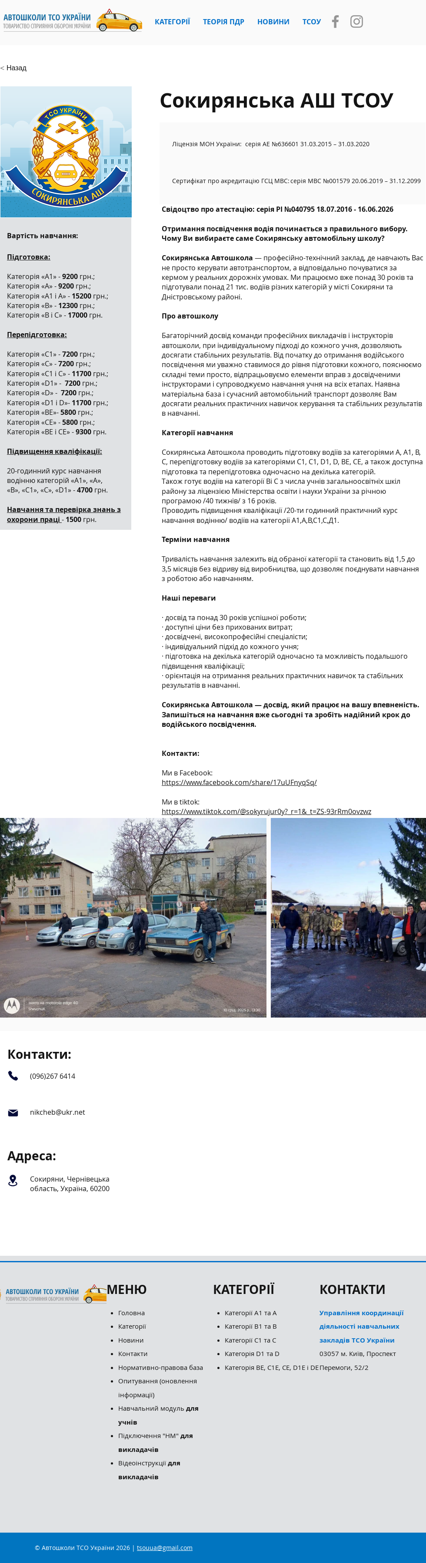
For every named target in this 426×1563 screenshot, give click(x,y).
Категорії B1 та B (251, 1326)
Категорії (132, 1326)
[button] (172, 22)
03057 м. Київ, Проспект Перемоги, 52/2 (362, 1340)
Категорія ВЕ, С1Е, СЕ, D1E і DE (272, 1367)
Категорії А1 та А (251, 1312)
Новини (131, 1340)
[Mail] (12, 1112)
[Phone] (12, 1075)
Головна (131, 1312)
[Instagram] (356, 21)
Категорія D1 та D (252, 1353)
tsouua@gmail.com (165, 1547)
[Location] (12, 1180)
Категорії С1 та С (250, 1340)
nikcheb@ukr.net (57, 1112)
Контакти (133, 1353)
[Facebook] (335, 21)
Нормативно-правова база (161, 1367)
